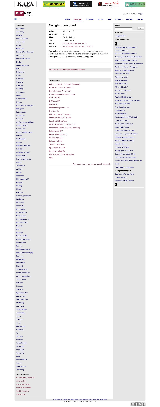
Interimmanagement (23, 159)
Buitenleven (20, 72)
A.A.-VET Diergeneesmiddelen (126, 53)
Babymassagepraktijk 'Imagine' (126, 134)
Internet (19, 162)
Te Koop (129, 19)
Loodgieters (20, 209)
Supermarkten (21, 309)
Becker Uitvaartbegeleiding (125, 154)
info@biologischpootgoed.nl (75, 43)
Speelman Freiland (57, 148)
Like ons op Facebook (21, 18)
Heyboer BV (54, 111)
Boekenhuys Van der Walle (124, 174)
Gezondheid (20, 115)
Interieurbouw (21, 155)
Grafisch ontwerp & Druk (25, 122)
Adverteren (103, 399)
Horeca (19, 135)
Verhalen (19, 336)
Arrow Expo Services (122, 107)
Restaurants (20, 263)
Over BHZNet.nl (57, 399)
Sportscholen (21, 296)
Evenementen (21, 99)
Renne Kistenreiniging (58, 134)
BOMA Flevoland (121, 177)
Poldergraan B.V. (56, 131)
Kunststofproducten (23, 196)
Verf (17, 333)
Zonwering (20, 370)
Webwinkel (20, 353)
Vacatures (19, 329)
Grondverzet (20, 129)
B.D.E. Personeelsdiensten (124, 130)
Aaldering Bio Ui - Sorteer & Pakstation (64, 84)
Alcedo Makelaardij (122, 73)
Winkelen (118, 19)
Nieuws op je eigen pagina (70, 399)
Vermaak (19, 340)
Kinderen (19, 182)
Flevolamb (53, 104)
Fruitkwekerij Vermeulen (59, 107)
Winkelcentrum (21, 360)
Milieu (18, 229)
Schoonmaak (21, 279)
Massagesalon (21, 212)
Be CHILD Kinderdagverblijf (124, 140)
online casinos (21, 381)
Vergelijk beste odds (23, 388)
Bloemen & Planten (23, 58)
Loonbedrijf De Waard (58, 121)
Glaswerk (19, 119)
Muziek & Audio (21, 236)
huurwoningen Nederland (25, 377)
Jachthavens (20, 166)
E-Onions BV (54, 101)
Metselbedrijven (22, 222)
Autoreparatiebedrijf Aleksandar (126, 117)
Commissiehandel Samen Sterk (62, 94)
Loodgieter (20, 206)
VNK (51, 158)
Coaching (19, 89)
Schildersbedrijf (22, 269)
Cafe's (18, 75)
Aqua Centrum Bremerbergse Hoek (127, 100)
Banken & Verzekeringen (25, 52)
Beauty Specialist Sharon (124, 150)
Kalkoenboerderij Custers (59, 114)
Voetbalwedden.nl (22, 384)
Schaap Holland (55, 141)
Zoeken (140, 19)
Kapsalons (20, 176)
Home (67, 19)
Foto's (100, 19)
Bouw (18, 69)
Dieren (18, 95)
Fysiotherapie (21, 112)
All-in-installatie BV (121, 80)
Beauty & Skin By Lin (122, 147)
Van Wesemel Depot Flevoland (61, 154)
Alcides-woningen (121, 77)
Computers (20, 92)
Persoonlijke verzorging (24, 252)
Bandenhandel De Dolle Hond (125, 137)
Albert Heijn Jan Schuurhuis (124, 70)
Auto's (18, 45)
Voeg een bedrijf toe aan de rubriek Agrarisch (91, 164)
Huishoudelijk (21, 139)
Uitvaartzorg (20, 326)
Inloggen (140, 14)
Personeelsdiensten (23, 249)
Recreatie (19, 256)
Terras (18, 316)
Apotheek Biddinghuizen (123, 97)
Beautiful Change (121, 144)
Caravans (19, 85)
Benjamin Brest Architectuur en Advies (128, 161)
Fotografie (20, 109)
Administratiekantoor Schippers (126, 67)
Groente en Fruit (22, 125)
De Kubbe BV (54, 97)
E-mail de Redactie (84, 399)
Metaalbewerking (22, 219)
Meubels (19, 226)
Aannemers (20, 28)
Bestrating (20, 55)
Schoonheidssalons (23, 276)
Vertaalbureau (21, 343)
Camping (19, 82)
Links (109, 19)
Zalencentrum (21, 366)
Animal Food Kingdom (123, 90)
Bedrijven (78, 19)
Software (19, 289)
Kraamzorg (20, 192)
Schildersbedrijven (23, 273)
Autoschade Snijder (122, 127)
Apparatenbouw (22, 38)
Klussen (19, 189)
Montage (19, 232)
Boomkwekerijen (22, 65)
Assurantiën (20, 42)
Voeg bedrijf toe (120, 36)
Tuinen (18, 323)
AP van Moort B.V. (121, 94)
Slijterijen (19, 283)
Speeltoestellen (22, 293)
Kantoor (19, 172)
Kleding (19, 186)
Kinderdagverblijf (22, 179)
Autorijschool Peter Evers (124, 124)
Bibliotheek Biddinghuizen (124, 167)
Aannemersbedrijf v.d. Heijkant (126, 60)
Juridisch (19, 169)
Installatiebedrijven (23, 152)
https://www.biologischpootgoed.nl (78, 46)
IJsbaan (19, 142)
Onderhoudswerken (23, 239)
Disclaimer (93, 399)
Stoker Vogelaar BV (57, 151)
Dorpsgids (90, 19)
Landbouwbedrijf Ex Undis (60, 117)
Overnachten (21, 243)
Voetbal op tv (21, 394)
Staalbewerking (22, 299)
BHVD (117, 164)
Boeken (19, 62)
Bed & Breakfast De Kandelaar (61, 87)
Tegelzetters (20, 313)
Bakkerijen (20, 48)
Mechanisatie (21, 216)
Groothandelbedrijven (24, 132)
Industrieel (20, 149)
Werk (18, 356)
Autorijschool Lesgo (122, 120)
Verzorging (20, 346)
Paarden (19, 246)
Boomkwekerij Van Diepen (60, 91)
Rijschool (19, 266)
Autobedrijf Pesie (121, 114)
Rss (98, 399)
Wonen (18, 363)
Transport (19, 319)
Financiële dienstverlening (25, 105)
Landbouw (20, 202)
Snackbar (19, 286)
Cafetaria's (20, 79)
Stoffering (20, 303)
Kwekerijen (20, 199)
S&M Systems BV (56, 138)
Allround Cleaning (121, 84)
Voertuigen (20, 350)
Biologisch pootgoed (123, 171)
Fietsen (19, 102)
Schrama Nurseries (57, 144)
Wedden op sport (22, 391)
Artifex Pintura (120, 110)
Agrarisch (19, 35)
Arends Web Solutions (123, 104)
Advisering (20, 32)
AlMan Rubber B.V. (121, 87)
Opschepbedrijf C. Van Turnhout (62, 124)
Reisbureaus (20, 259)
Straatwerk (20, 306)
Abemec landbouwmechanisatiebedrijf (129, 64)
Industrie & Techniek (23, 145)
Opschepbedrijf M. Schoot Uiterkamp (64, 128)
